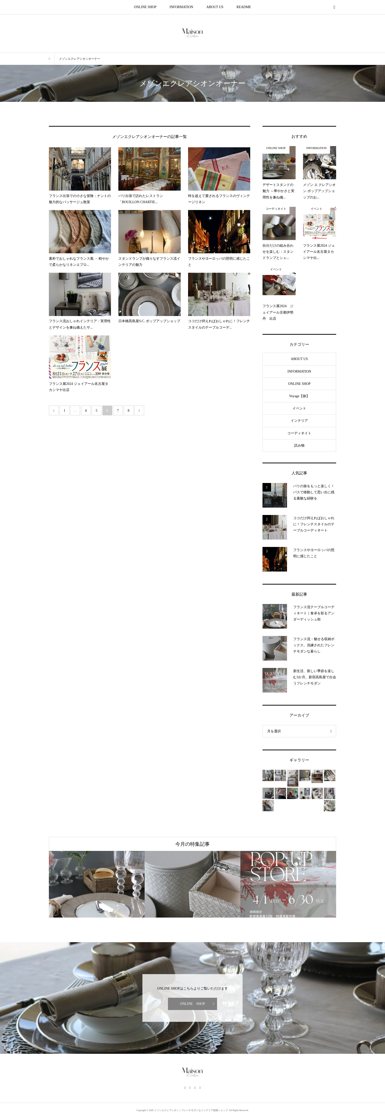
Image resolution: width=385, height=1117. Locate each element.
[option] (97, 884)
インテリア (299, 421)
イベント (299, 408)
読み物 (299, 445)
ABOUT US (214, 7)
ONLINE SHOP (145, 7)
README (243, 7)
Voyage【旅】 (299, 396)
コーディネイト (299, 433)
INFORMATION (181, 7)
